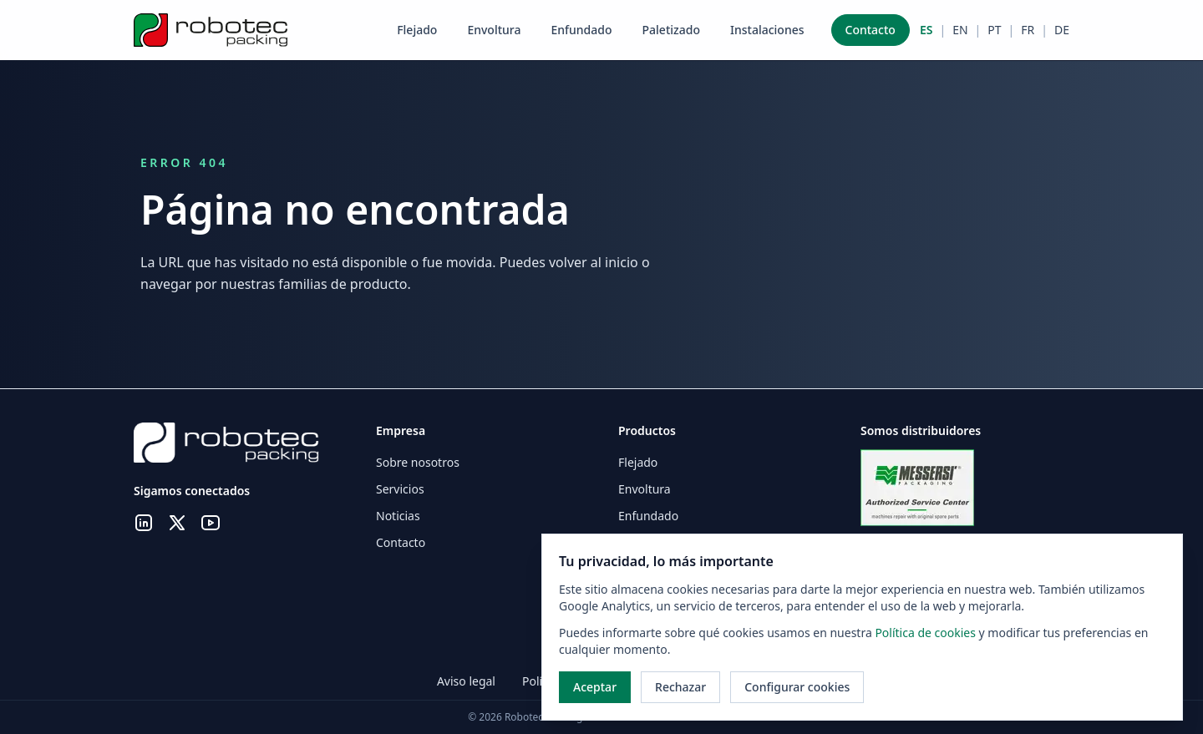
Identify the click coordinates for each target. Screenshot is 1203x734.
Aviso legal (466, 681)
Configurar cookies (797, 687)
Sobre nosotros (417, 462)
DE (1061, 30)
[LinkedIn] (144, 525)
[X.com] (177, 525)
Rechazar (680, 687)
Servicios (400, 489)
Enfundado (581, 30)
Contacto (870, 30)
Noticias (398, 516)
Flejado (417, 30)
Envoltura (493, 30)
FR (1027, 30)
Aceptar (595, 687)
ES (926, 30)
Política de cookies (926, 632)
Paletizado (671, 30)
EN (959, 30)
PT (994, 30)
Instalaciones (767, 30)
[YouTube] (210, 525)
